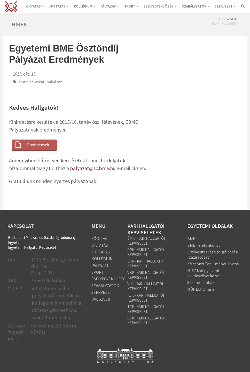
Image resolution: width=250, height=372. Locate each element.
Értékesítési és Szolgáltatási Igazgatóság (212, 254)
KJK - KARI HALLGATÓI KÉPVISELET (145, 298)
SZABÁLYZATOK (195, 6)
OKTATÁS (35, 6)
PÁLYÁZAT (109, 6)
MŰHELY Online (200, 289)
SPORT (131, 6)
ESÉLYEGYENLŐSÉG (160, 6)
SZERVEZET (225, 6)
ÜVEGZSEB (227, 19)
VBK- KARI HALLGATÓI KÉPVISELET (145, 275)
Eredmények (31, 145)
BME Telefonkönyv (203, 245)
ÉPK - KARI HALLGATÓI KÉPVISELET (145, 263)
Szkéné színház (200, 282)
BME (191, 238)
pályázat (54, 81)
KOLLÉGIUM (84, 6)
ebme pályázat (31, 81)
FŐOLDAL (99, 238)
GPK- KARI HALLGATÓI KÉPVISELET (145, 252)
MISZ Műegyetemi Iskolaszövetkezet (203, 273)
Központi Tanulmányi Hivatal (213, 263)
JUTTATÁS (59, 6)
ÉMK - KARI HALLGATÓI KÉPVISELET (146, 241)
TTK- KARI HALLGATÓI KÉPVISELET (145, 309)
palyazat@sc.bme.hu (92, 168)
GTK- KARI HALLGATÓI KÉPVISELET (145, 320)
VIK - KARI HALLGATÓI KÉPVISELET (145, 286)
